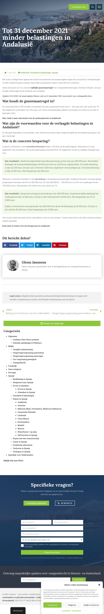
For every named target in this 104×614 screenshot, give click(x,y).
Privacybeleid (76, 611)
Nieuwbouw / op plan (27, 443)
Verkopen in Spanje (21, 463)
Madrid (21, 437)
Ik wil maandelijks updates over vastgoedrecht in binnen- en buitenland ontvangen (62, 548)
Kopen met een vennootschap (26, 450)
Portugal (12, 384)
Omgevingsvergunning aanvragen (28, 368)
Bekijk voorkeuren (91, 605)
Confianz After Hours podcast (26, 351)
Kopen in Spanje (20, 410)
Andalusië (24, 72)
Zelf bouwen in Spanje (27, 447)
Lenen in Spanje (20, 453)
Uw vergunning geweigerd (24, 371)
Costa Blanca (23, 430)
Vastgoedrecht (19, 374)
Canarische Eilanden (27, 424)
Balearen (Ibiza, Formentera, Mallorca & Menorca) (39, 420)
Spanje (55, 72)
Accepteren (52, 605)
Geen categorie (14, 381)
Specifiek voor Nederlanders (20, 466)
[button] (99, 585)
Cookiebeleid (66, 611)
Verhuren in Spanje (21, 460)
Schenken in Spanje (26, 404)
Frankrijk (12, 377)
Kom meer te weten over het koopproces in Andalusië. (26, 226)
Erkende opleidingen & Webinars (27, 354)
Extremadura (23, 434)
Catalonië (22, 427)
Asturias (21, 417)
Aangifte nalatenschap (23, 361)
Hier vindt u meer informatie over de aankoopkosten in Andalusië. (31, 118)
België (11, 358)
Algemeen (12, 348)
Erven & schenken (21, 397)
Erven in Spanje (25, 401)
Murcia (21, 440)
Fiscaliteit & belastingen (40, 72)
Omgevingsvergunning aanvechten (28, 364)
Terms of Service (84, 561)
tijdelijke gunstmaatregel (42, 87)
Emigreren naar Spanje (23, 394)
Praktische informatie (22, 457)
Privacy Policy (71, 561)
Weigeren (72, 605)
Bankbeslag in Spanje (22, 391)
